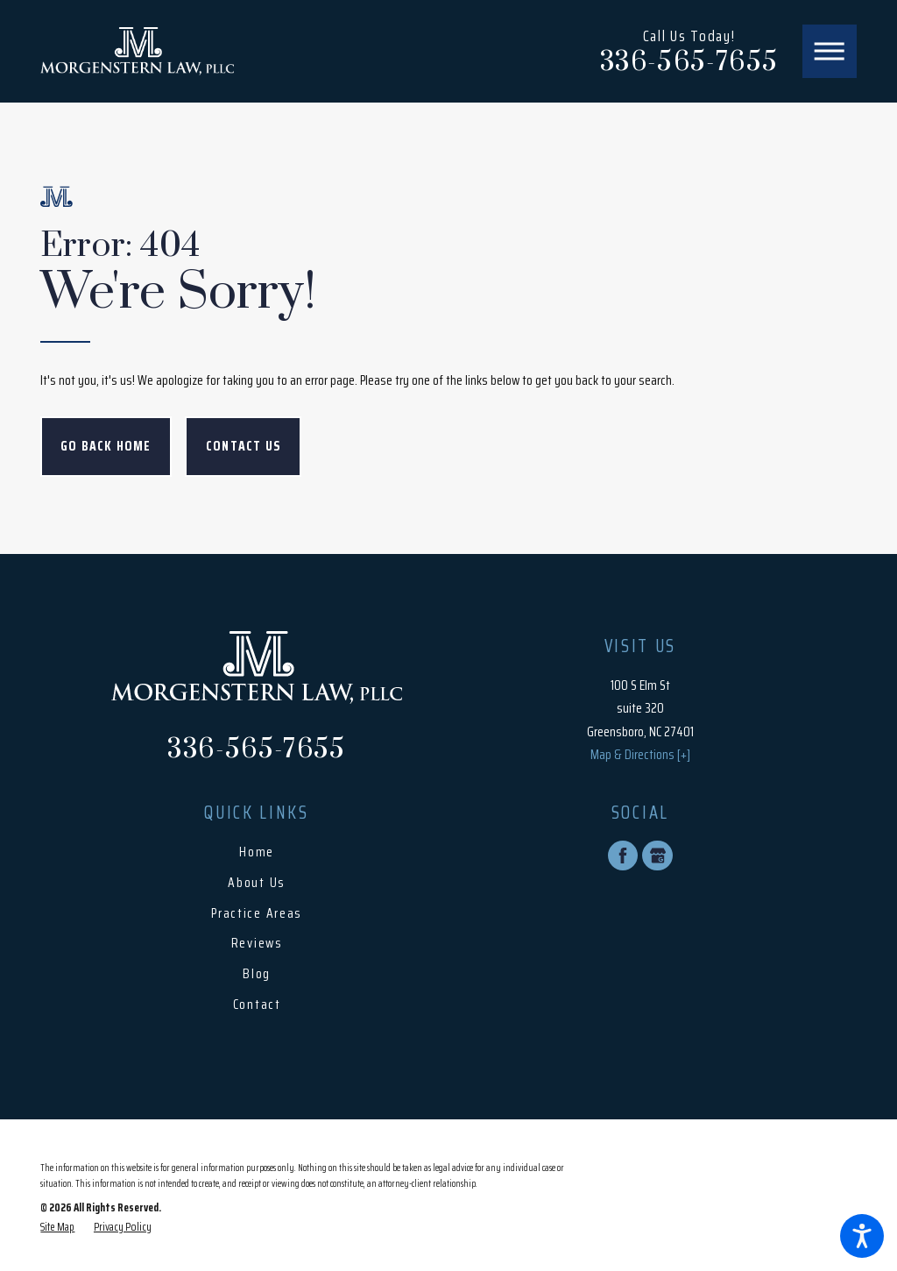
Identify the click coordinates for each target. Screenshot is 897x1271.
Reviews (257, 943)
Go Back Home (106, 446)
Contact (257, 1004)
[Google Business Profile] (657, 855)
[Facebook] (623, 855)
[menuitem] (256, 852)
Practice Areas (256, 913)
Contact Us (243, 446)
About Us (257, 882)
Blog (257, 973)
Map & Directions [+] (640, 754)
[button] (862, 1236)
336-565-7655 (689, 63)
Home (256, 852)
